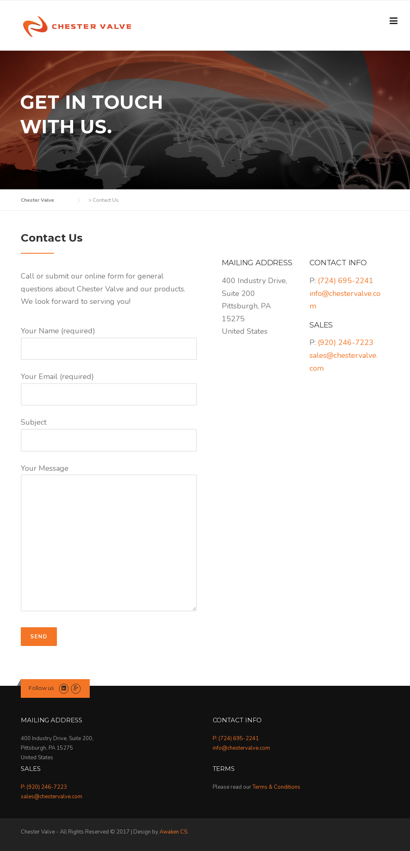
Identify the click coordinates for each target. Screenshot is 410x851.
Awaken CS (173, 832)
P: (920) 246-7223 (44, 787)
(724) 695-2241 (345, 281)
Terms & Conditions (276, 787)
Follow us (41, 688)
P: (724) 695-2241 (236, 738)
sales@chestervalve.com (51, 796)
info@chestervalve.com (241, 748)
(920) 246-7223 (345, 342)
